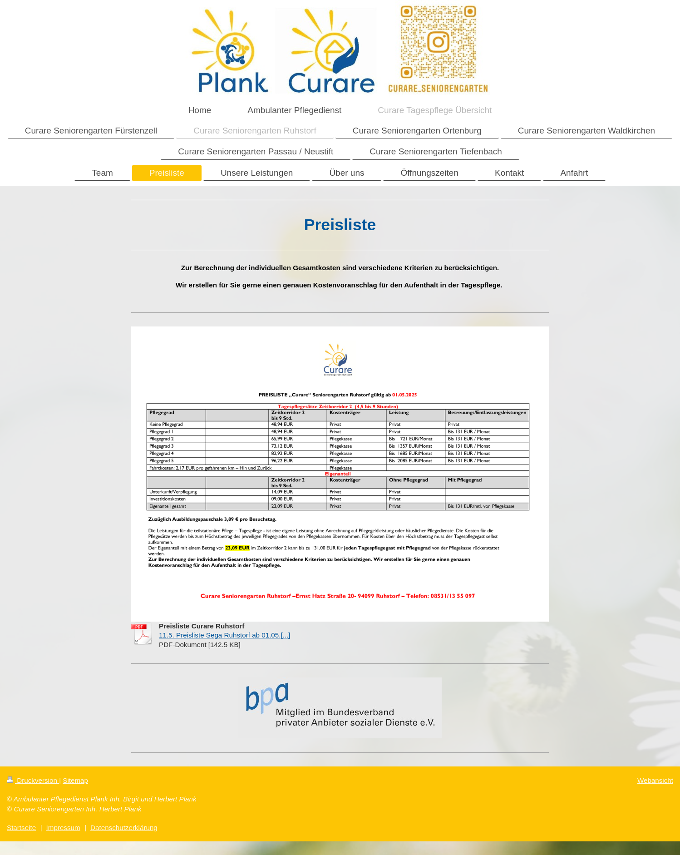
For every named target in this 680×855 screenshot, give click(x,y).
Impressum (63, 827)
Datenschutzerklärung (124, 827)
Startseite (21, 827)
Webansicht (655, 780)
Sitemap (75, 780)
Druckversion (33, 780)
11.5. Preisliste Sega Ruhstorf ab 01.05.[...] (225, 635)
